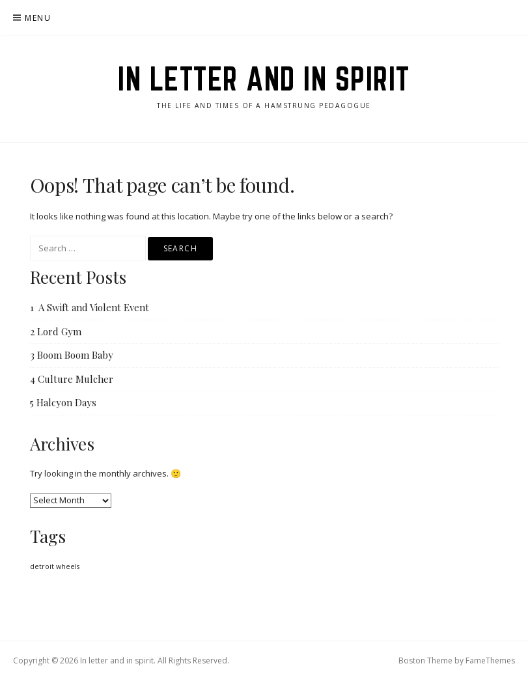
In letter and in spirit (264, 78)
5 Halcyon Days (63, 402)
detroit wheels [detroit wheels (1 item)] (54, 566)
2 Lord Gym (55, 331)
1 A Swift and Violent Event (89, 307)
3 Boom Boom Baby (71, 354)
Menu (38, 17)
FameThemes (490, 660)
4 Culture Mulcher (71, 378)
